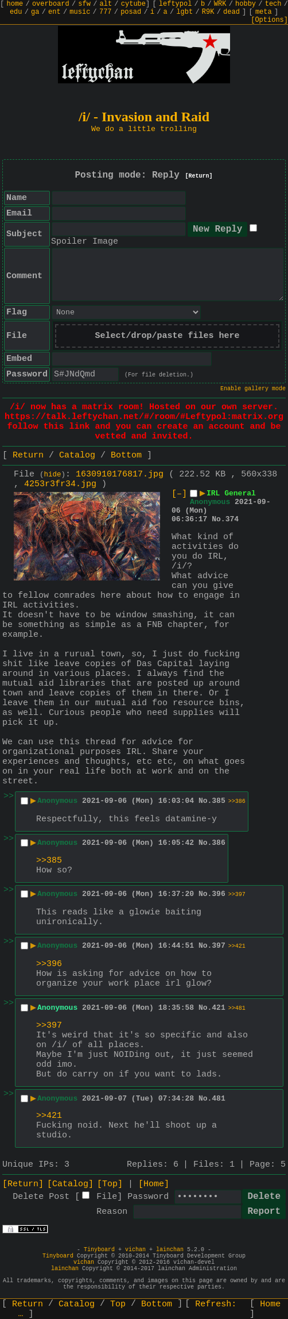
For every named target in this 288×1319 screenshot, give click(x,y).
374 (232, 519)
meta (263, 12)
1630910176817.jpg (120, 474)
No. (218, 519)
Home (270, 1304)
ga (35, 12)
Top (118, 1304)
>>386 (237, 801)
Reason (111, 1212)
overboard (50, 4)
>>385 (49, 861)
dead (231, 12)
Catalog (77, 455)
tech (273, 4)
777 (105, 12)
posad (130, 12)
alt (106, 4)
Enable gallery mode (253, 389)
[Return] (199, 176)
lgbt (184, 12)
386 (218, 843)
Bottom (126, 455)
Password (148, 1197)
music (79, 12)
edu (16, 12)
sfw (84, 4)
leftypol (175, 4)
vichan (135, 1250)
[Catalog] (70, 1184)
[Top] (110, 1184)
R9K (208, 12)
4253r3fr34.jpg (60, 484)
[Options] (269, 20)
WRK (220, 4)
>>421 (237, 946)
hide (52, 475)
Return (28, 455)
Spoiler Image (84, 242)
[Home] (153, 1184)
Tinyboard (99, 1250)
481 (218, 1098)
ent (54, 12)
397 (218, 945)
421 (218, 1007)
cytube (133, 4)
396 (218, 894)
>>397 (237, 894)
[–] (179, 494)
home (15, 4)
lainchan (170, 1250)
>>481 (237, 1008)
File (106, 1197)
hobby (245, 4)
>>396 (49, 964)
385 (218, 801)
